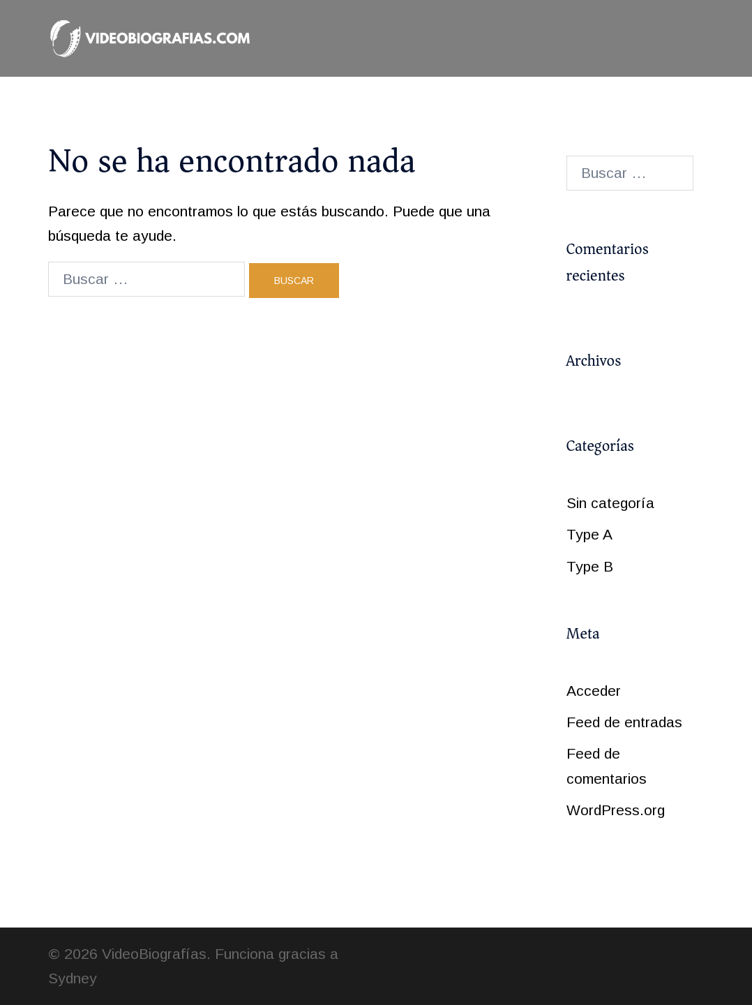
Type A (589, 534)
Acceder (593, 691)
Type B (589, 566)
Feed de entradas (624, 722)
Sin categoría (610, 503)
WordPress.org (615, 810)
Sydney (72, 978)
